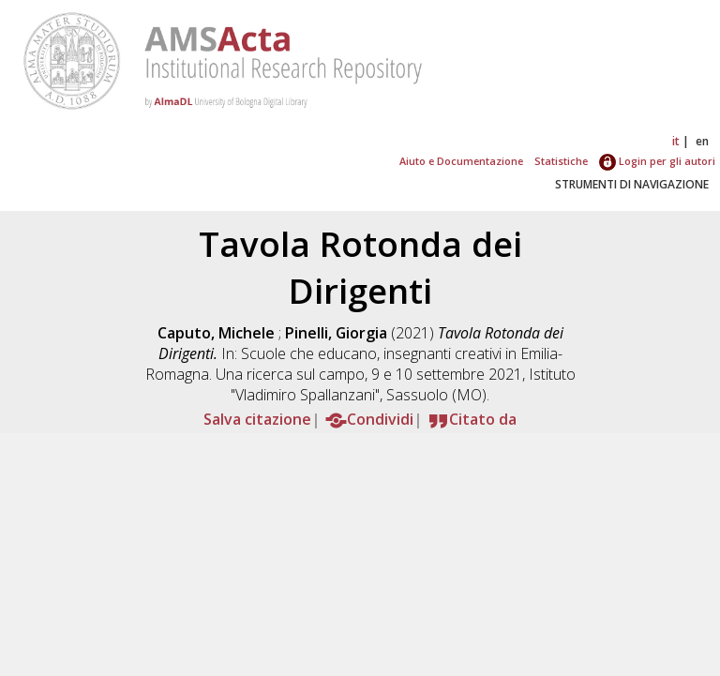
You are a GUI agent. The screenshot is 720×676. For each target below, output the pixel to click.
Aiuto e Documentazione (461, 161)
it (676, 141)
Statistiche (561, 161)
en (702, 141)
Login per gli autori (657, 161)
